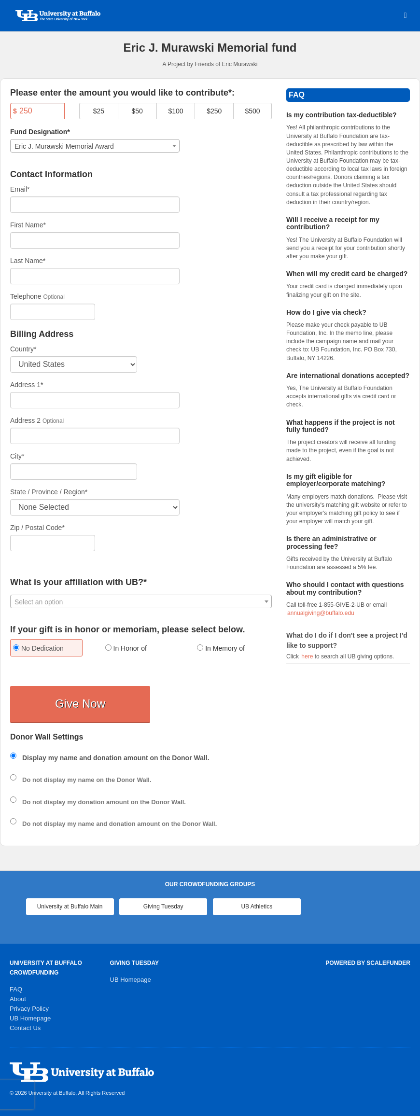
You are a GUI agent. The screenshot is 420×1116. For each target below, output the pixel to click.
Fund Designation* (40, 132)
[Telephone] (52, 312)
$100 (175, 111)
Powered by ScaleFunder (367, 963)
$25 (98, 111)
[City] (73, 471)
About (18, 999)
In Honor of (126, 648)
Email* (19, 189)
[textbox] (141, 602)
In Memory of (221, 648)
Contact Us (25, 1028)
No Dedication (38, 648)
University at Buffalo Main (70, 906)
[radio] (49, 649)
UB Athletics (256, 906)
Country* (23, 349)
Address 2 (25, 420)
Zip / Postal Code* (37, 527)
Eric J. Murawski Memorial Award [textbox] (64, 146)
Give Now (80, 703)
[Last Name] (95, 276)
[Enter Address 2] (95, 436)
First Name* (28, 225)
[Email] (95, 204)
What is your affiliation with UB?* (78, 582)
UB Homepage (30, 1018)
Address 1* (26, 385)
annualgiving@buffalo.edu (320, 613)
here (307, 656)
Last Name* (27, 261)
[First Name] (95, 240)
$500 (252, 111)
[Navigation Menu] (405, 15)
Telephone (26, 296)
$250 (214, 111)
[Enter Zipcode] (52, 543)
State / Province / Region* (48, 492)
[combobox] (95, 146)
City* (17, 456)
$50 (137, 111)
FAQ (16, 989)
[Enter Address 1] (95, 400)
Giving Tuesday (163, 906)
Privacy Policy (29, 1008)
